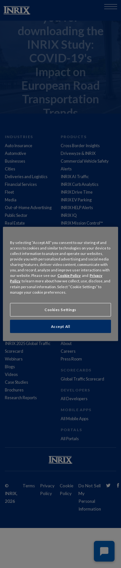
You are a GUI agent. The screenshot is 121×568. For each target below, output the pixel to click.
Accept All (60, 326)
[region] (60, 284)
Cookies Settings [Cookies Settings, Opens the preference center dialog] (60, 309)
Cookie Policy (69, 275)
